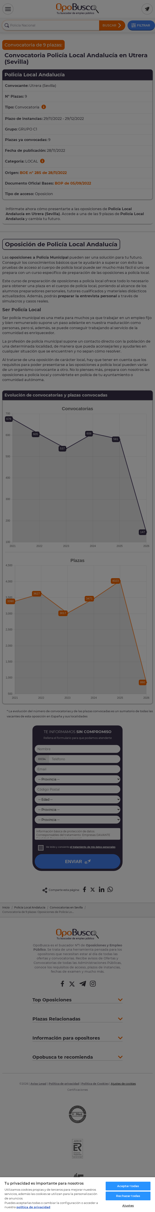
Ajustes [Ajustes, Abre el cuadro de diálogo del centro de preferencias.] (128, 1205)
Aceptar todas (128, 1186)
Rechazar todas (128, 1196)
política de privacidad (33, 1207)
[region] (77, 1194)
